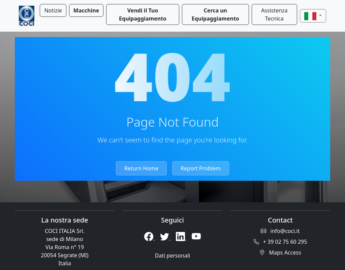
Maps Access (280, 252)
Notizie (53, 10)
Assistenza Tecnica (274, 14)
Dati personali (172, 255)
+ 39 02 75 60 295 (280, 241)
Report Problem (201, 168)
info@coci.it (280, 231)
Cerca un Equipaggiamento (215, 14)
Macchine (86, 10)
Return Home (141, 168)
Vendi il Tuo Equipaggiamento (142, 14)
